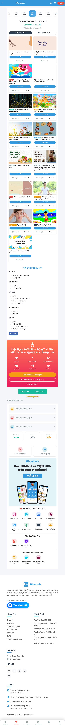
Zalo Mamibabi (17, 605)
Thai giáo (10, 623)
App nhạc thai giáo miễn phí (44, 629)
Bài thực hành (20, 33)
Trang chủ (10, 620)
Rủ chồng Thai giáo (15, 656)
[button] (9, 13)
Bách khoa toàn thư (14, 639)
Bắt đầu (61, 3)
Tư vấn (9, 636)
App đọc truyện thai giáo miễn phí (45, 633)
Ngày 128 (39, 391)
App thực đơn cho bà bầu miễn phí (45, 639)
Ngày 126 (25, 391)
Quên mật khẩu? (32, 384)
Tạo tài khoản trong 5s (32, 375)
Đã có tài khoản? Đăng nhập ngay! (32, 380)
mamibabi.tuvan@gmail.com (21, 701)
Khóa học (10, 633)
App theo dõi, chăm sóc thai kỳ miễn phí (45, 624)
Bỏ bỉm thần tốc (14, 659)
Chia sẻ (13, 333)
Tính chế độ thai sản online (44, 643)
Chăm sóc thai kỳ (13, 626)
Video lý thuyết (44, 32)
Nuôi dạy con (12, 630)
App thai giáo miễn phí (42, 620)
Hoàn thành (20, 57)
